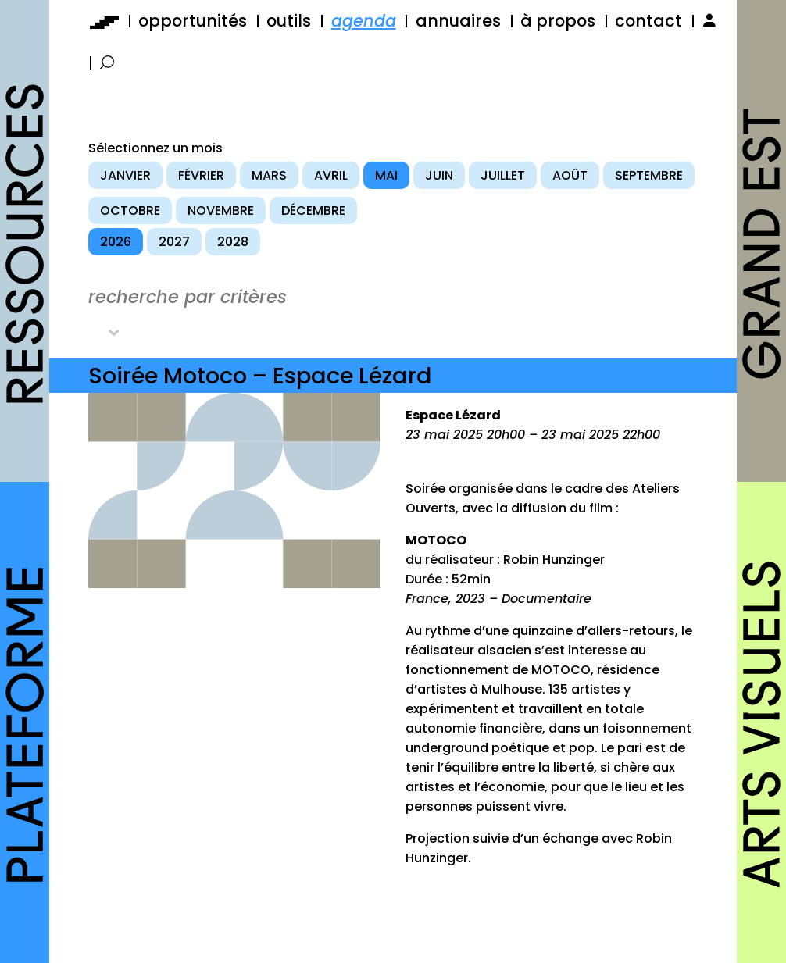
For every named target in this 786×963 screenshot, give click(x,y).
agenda (363, 20)
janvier (125, 175)
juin (439, 175)
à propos (557, 20)
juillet (503, 175)
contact (648, 20)
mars (269, 175)
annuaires (458, 20)
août (570, 175)
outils (288, 20)
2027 (174, 242)
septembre (649, 175)
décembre (313, 210)
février (201, 175)
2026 (115, 242)
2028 (232, 242)
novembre (221, 210)
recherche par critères (187, 296)
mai (386, 175)
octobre (130, 210)
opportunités (192, 20)
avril (331, 175)
